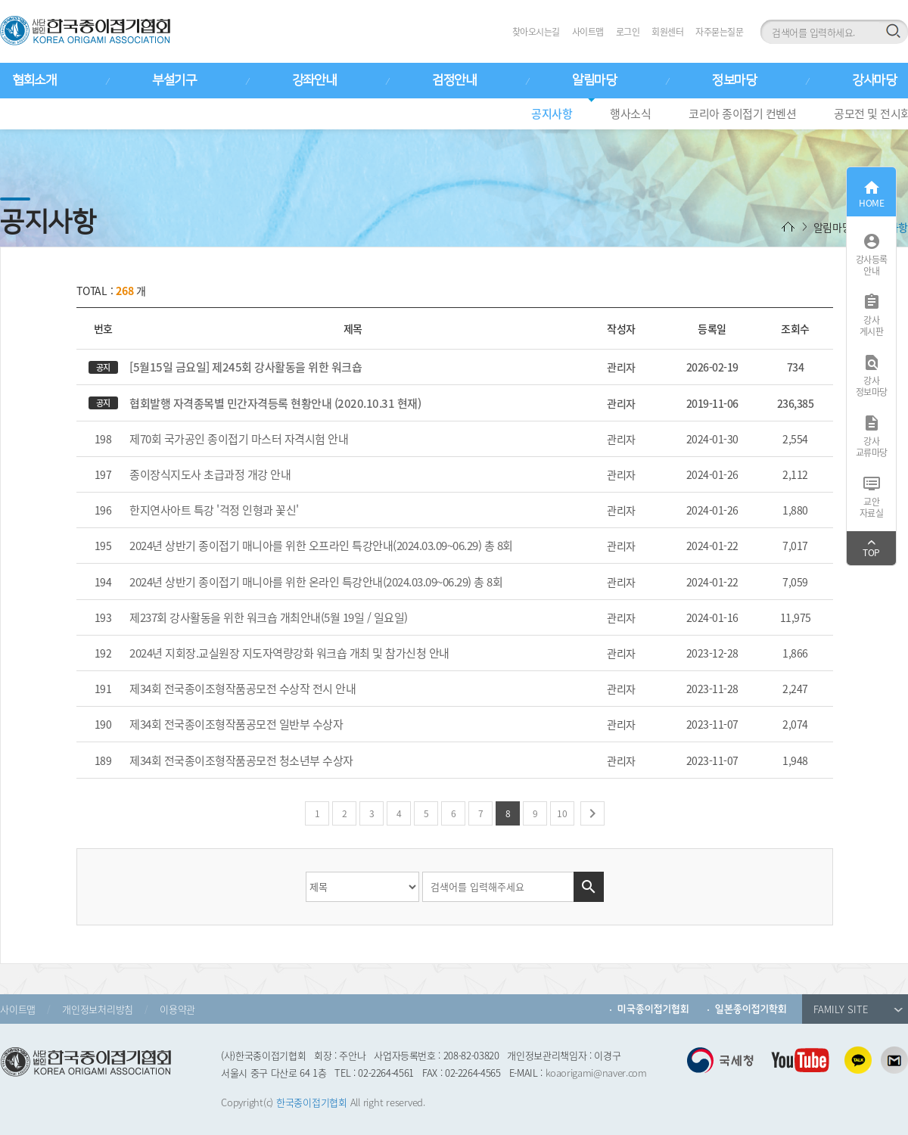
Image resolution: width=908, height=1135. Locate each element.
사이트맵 (588, 32)
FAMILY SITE (858, 1009)
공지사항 (551, 113)
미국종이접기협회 (653, 1009)
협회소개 (34, 80)
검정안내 (454, 80)
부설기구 (174, 80)
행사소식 (630, 113)
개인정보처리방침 (97, 1009)
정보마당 (734, 80)
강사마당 (874, 80)
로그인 (628, 32)
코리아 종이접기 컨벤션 (742, 113)
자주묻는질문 (719, 32)
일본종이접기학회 (751, 1009)
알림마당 (594, 80)
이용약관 (177, 1009)
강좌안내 (314, 80)
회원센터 (667, 32)
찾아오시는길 (536, 32)
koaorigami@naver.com (596, 1072)
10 (562, 813)
